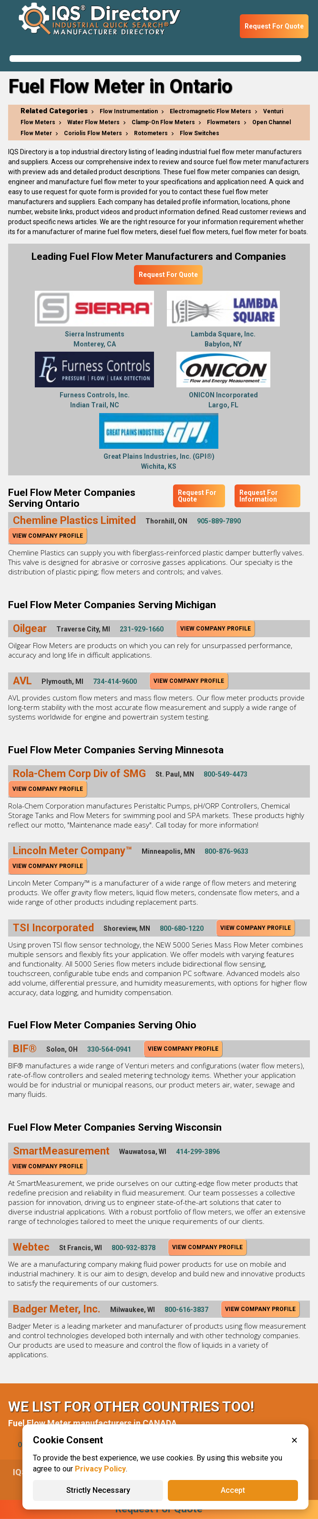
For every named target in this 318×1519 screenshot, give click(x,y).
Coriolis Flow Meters (93, 133)
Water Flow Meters (93, 122)
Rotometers (151, 133)
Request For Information (258, 496)
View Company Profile (47, 536)
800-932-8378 (133, 1248)
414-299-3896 (198, 1151)
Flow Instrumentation (129, 111)
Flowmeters (223, 122)
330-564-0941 (109, 1049)
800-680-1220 (182, 928)
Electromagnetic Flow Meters (210, 111)
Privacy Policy (100, 1468)
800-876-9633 (226, 851)
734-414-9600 (115, 681)
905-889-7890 (219, 521)
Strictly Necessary (98, 1490)
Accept (233, 1490)
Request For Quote (274, 26)
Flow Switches (199, 133)
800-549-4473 (225, 774)
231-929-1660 (142, 629)
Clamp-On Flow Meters (163, 122)
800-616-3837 (186, 1309)
